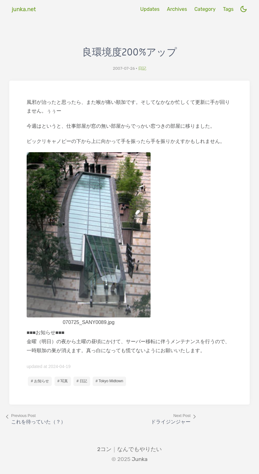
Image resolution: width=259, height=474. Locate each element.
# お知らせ (40, 381)
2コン (104, 449)
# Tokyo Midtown (109, 381)
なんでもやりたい (139, 449)
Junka (139, 459)
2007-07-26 (124, 68)
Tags (228, 9)
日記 (142, 68)
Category (204, 9)
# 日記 (82, 381)
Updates (149, 9)
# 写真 (62, 381)
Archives (177, 9)
